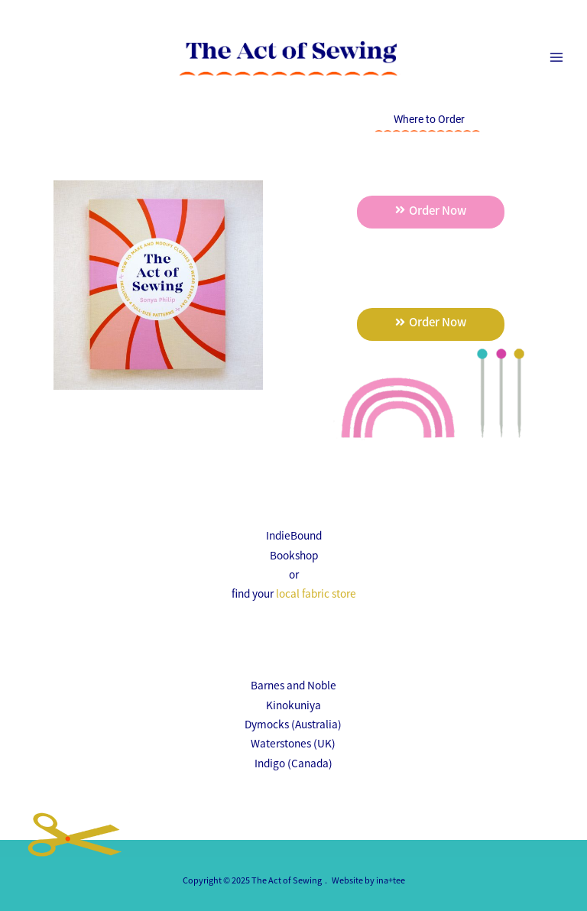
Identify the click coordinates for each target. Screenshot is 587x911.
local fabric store (316, 593)
